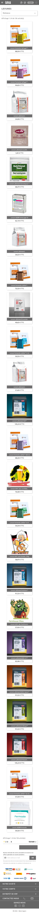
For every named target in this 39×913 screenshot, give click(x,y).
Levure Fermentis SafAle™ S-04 (19, 353)
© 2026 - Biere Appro (19, 911)
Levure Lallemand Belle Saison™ (19, 692)
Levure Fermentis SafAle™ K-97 (19, 522)
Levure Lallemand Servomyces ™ (20, 184)
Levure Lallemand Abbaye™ (19, 726)
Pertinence (19, 13)
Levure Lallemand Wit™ (19, 421)
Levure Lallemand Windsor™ (19, 590)
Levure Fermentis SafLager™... (19, 48)
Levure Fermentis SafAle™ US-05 (19, 793)
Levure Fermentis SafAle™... (19, 285)
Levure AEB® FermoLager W (19, 217)
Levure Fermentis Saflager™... (20, 82)
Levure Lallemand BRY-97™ (19, 658)
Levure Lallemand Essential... (19, 319)
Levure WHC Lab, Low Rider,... (19, 488)
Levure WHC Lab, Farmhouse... (19, 624)
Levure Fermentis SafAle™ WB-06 (19, 455)
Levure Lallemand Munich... (19, 760)
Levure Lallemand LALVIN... (19, 150)
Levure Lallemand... (19, 116)
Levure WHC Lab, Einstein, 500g (19, 556)
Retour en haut (28, 847)
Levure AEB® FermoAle (19, 827)
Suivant (33, 842)
